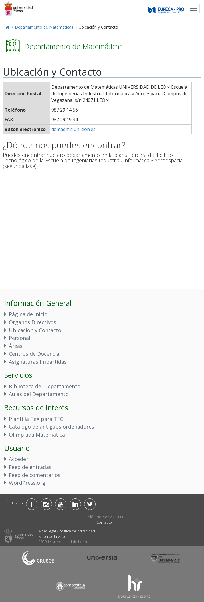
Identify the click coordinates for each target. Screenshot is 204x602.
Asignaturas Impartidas (38, 361)
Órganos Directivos (32, 322)
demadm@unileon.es (73, 129)
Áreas (16, 345)
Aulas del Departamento (39, 394)
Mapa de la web (52, 536)
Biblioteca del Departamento (44, 386)
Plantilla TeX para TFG (36, 418)
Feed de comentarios (34, 475)
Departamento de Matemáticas (44, 27)
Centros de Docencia (34, 353)
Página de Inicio (28, 314)
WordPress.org (27, 482)
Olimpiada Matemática (37, 434)
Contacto (104, 522)
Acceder (18, 459)
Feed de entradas (30, 467)
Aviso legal (47, 531)
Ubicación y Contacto (35, 330)
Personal (19, 337)
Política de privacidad (77, 531)
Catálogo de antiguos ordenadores (51, 426)
